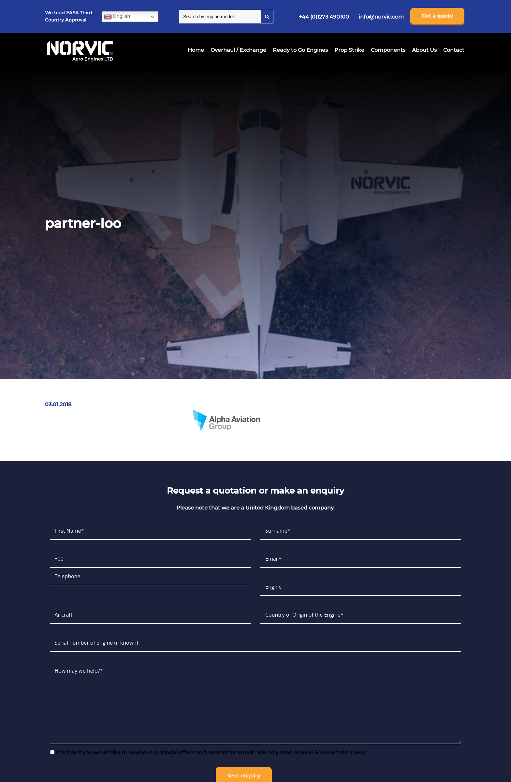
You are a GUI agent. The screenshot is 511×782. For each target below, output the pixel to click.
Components (388, 50)
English (117, 17)
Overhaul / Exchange (238, 50)
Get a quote (437, 16)
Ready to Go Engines (300, 50)
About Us (424, 50)
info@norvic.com (381, 17)
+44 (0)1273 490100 (324, 17)
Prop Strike (349, 50)
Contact (453, 50)
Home (196, 50)
